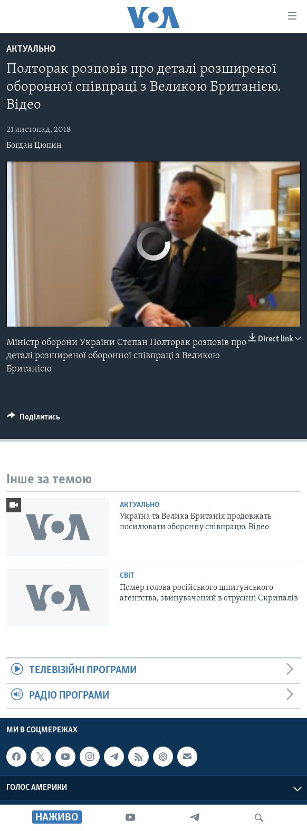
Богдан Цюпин (34, 145)
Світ (127, 576)
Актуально (31, 49)
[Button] (33, 419)
